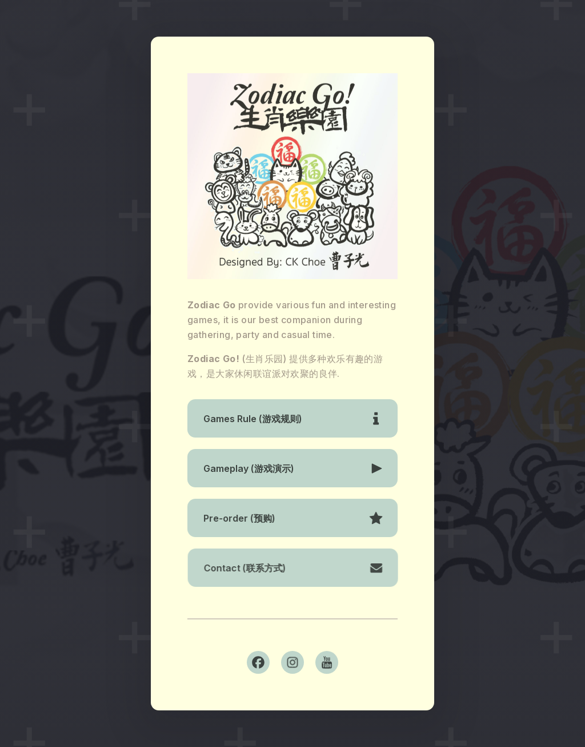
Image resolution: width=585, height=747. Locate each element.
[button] (292, 418)
